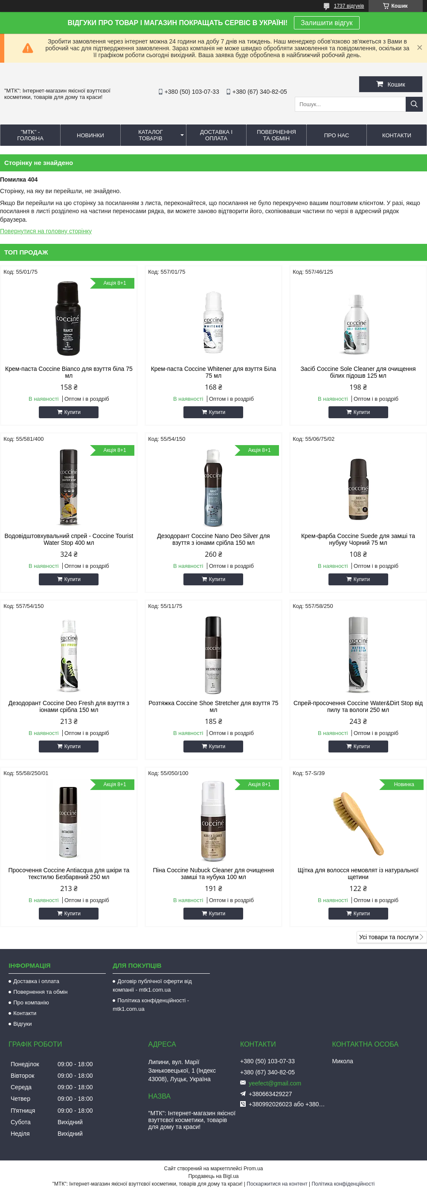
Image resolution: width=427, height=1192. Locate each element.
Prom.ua (253, 1169)
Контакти (24, 1013)
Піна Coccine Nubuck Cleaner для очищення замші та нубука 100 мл (213, 873)
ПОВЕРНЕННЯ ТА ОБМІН (276, 135)
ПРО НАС (336, 135)
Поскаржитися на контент (277, 1184)
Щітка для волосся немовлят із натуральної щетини (358, 873)
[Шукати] (414, 104)
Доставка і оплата (36, 981)
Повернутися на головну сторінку (46, 231)
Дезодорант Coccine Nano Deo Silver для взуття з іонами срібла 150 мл (213, 539)
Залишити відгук (327, 22)
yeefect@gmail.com (275, 1083)
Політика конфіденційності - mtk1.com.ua (151, 1004)
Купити (72, 412)
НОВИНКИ (90, 135)
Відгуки (22, 1024)
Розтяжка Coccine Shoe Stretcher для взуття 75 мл (213, 706)
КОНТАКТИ (396, 135)
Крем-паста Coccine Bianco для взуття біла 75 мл (69, 372)
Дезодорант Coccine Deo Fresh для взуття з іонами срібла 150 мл (69, 706)
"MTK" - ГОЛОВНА (30, 135)
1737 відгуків (349, 6)
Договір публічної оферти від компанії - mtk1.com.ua (152, 985)
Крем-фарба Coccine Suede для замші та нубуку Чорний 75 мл (358, 539)
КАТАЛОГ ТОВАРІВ (150, 135)
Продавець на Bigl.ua (213, 1176)
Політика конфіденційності (343, 1184)
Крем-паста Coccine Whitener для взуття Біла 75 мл (213, 372)
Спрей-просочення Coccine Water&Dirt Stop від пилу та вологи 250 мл (358, 706)
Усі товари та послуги (388, 937)
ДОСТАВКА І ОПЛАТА (216, 135)
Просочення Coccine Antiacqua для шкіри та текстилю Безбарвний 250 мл (68, 873)
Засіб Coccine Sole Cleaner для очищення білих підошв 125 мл (357, 372)
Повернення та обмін (40, 992)
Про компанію (31, 1002)
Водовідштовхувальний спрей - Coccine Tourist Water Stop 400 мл (68, 539)
